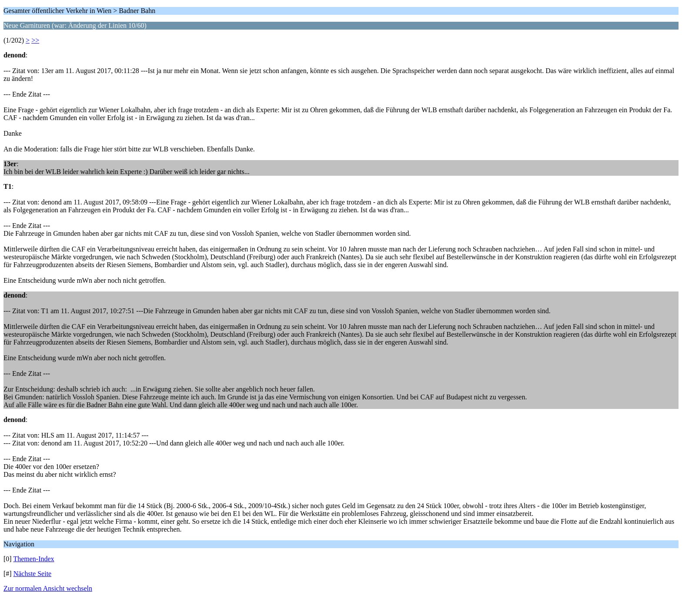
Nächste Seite (32, 573)
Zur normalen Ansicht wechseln (47, 588)
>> (35, 40)
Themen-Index (33, 559)
